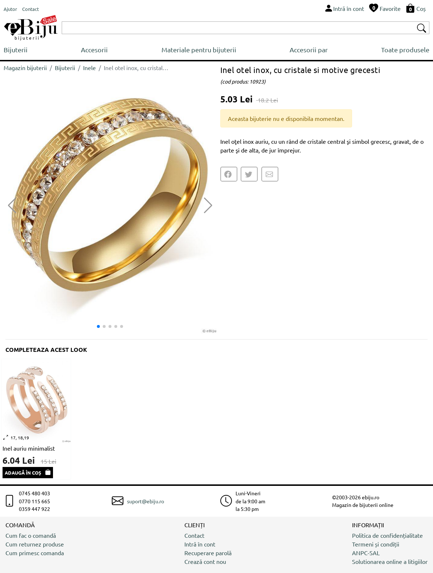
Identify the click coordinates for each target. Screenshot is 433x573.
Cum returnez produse (34, 544)
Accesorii (94, 49)
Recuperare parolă (208, 552)
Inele (89, 67)
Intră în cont (199, 544)
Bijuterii (16, 49)
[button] (208, 206)
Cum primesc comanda (34, 552)
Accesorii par (309, 49)
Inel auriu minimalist (29, 448)
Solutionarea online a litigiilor (390, 561)
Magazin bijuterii (25, 67)
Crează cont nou (205, 561)
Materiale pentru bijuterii (199, 49)
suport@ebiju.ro (145, 501)
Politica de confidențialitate (387, 535)
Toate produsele (405, 49)
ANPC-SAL (366, 552)
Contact (194, 535)
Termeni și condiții (375, 544)
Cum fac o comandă (30, 535)
